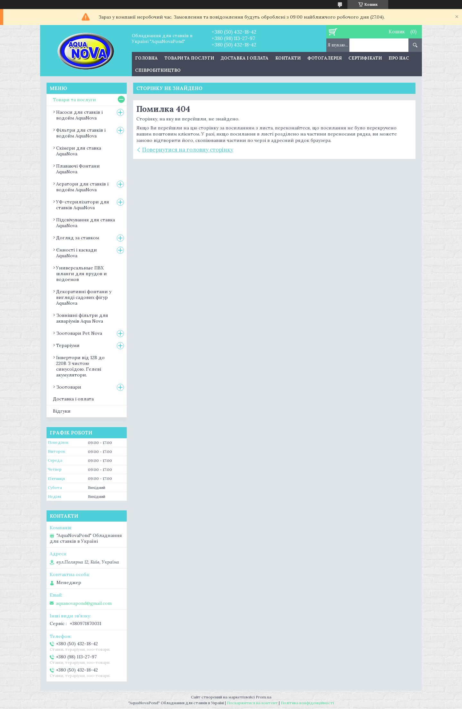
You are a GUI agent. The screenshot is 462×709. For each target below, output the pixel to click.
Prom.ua (263, 697)
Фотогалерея (324, 58)
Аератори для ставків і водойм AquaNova (82, 187)
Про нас (399, 58)
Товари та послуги (189, 58)
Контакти (288, 58)
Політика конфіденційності (307, 702)
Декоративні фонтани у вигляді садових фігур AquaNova (83, 297)
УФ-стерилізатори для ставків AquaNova (82, 204)
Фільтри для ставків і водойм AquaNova (81, 133)
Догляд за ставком (77, 238)
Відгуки (62, 411)
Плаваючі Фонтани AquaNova (78, 169)
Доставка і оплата (245, 58)
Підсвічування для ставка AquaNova (85, 222)
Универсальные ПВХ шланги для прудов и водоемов (81, 273)
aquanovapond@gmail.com (84, 603)
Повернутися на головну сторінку (187, 149)
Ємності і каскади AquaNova (76, 253)
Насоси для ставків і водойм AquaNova (79, 115)
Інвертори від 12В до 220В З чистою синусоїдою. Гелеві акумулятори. (80, 366)
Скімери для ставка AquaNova (78, 151)
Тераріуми (68, 345)
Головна (146, 58)
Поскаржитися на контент (252, 702)
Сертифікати (365, 58)
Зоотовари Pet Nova (79, 333)
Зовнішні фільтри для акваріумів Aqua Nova (82, 318)
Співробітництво (158, 70)
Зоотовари (68, 387)
